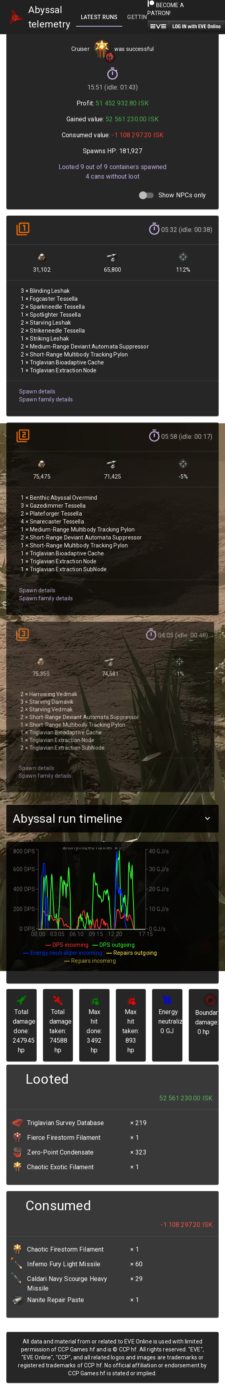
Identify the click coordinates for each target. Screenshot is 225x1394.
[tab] (99, 17)
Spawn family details (45, 394)
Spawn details (37, 387)
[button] (112, 818)
